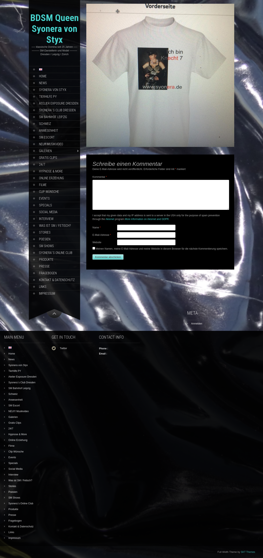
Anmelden (196, 323)
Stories (45, 232)
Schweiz (45, 124)
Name (96, 227)
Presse (44, 266)
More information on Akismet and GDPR (146, 219)
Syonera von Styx (52, 90)
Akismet (109, 219)
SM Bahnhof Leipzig (53, 117)
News (43, 83)
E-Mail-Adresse (101, 235)
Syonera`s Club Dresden (57, 110)
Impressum (47, 293)
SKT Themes (248, 552)
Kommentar (99, 177)
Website (96, 242)
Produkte (46, 260)
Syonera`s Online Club (55, 253)
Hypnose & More (51, 171)
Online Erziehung (51, 178)
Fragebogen (48, 273)
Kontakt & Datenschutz (57, 280)
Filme (43, 185)
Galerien (45, 151)
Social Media (48, 212)
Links (42, 287)
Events (44, 198)
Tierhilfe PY (48, 97)
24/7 (42, 164)
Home (43, 76)
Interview (46, 219)
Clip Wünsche (49, 192)
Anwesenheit (48, 131)
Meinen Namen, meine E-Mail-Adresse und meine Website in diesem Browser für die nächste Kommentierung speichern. (162, 248)
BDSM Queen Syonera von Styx (54, 28)
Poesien (44, 239)
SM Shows (46, 246)
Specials (45, 205)
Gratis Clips (48, 158)
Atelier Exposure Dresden (58, 103)
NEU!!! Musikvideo (51, 144)
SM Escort (47, 137)
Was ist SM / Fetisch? (55, 226)
